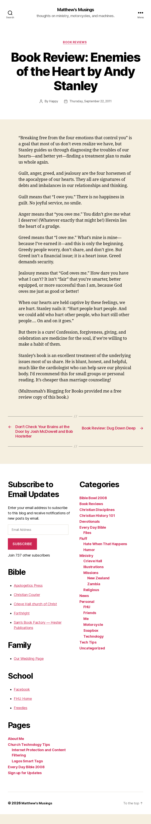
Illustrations (93, 576)
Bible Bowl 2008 (93, 507)
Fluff (83, 548)
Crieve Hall (92, 571)
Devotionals (89, 531)
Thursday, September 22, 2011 (90, 102)
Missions (90, 582)
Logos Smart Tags (27, 771)
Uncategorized (92, 658)
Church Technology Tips (29, 754)
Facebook (22, 699)
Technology (93, 646)
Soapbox (90, 640)
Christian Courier (27, 604)
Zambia (93, 593)
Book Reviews (76, 43)
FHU (86, 616)
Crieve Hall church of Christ (35, 614)
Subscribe (22, 554)
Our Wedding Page (29, 668)
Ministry (86, 565)
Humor (89, 559)
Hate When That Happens (105, 553)
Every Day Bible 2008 (26, 777)
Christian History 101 (97, 525)
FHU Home (23, 708)
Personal (86, 611)
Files (87, 542)
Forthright (21, 623)
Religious (91, 599)
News (84, 605)
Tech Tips (88, 652)
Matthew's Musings (75, 9)
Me (85, 628)
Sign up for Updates (25, 783)
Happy (52, 102)
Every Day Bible (92, 537)
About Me (16, 748)
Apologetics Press (28, 595)
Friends (89, 622)
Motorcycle (93, 634)
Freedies (20, 718)
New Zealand (98, 588)
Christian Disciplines (96, 519)
